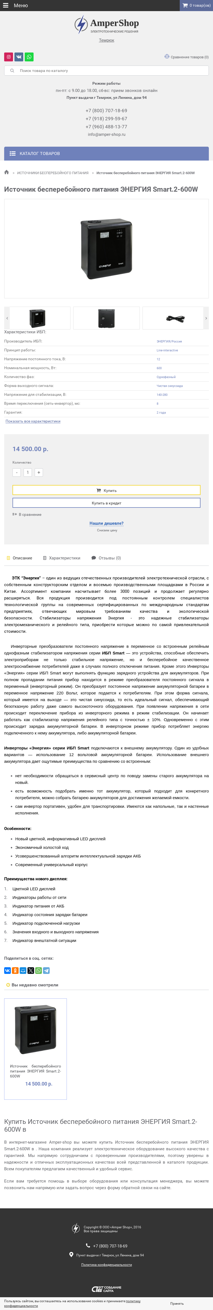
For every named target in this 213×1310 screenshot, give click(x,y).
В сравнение (26, 514)
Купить (107, 490)
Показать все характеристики (33, 421)
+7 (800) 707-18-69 (106, 110)
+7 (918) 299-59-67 (106, 118)
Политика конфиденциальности (106, 1265)
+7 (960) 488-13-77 (106, 126)
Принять (177, 1304)
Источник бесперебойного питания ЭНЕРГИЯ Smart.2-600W (143, 173)
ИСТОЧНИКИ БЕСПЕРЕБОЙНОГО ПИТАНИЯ (51, 173)
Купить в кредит (106, 503)
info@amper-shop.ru (106, 134)
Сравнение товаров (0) (186, 57)
